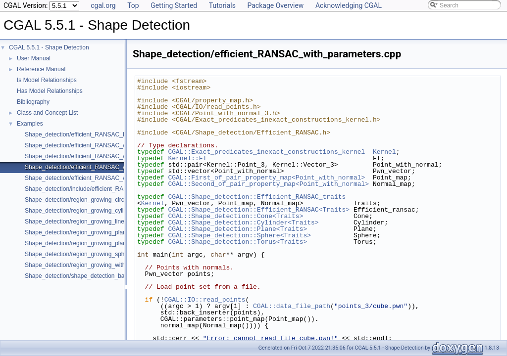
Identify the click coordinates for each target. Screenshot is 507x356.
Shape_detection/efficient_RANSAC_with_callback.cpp (97, 145)
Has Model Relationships (50, 91)
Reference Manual (41, 69)
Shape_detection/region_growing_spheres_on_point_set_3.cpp (108, 254)
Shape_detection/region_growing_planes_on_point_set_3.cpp (106, 232)
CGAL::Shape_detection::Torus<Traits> (237, 241)
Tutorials (222, 5)
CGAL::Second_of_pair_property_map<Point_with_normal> (268, 183)
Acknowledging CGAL (348, 5)
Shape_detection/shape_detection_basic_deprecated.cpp (100, 275)
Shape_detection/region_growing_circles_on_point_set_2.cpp (106, 199)
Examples (30, 123)
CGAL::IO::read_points (205, 299)
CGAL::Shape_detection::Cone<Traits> (235, 216)
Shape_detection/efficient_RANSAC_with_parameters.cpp (101, 167)
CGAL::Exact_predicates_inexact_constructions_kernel (266, 151)
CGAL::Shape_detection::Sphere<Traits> (239, 235)
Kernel (384, 151)
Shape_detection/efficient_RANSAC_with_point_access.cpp (104, 178)
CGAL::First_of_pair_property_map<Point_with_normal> (266, 177)
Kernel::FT (187, 158)
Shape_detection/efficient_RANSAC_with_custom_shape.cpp (106, 156)
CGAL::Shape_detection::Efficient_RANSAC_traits (257, 196)
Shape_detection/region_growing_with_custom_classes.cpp (103, 265)
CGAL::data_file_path (291, 306)
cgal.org (103, 5)
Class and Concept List (47, 112)
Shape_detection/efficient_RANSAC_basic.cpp (86, 134)
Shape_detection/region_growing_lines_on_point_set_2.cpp (103, 221)
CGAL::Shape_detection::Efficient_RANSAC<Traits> (259, 209)
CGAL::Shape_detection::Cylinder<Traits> (243, 222)
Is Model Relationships (47, 80)
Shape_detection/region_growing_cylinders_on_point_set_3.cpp (109, 210)
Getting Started (174, 5)
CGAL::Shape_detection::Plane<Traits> (237, 228)
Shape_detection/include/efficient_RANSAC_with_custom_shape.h (113, 188)
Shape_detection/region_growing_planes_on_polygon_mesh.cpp (110, 243)
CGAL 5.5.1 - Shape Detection (49, 47)
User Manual (34, 58)
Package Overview (275, 5)
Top (133, 5)
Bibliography (33, 101)
